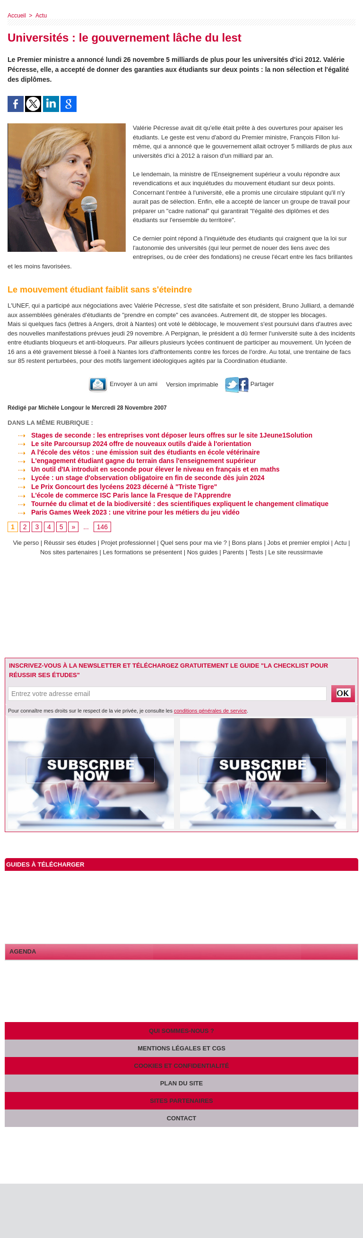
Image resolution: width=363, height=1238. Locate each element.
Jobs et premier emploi (299, 542)
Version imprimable (191, 383)
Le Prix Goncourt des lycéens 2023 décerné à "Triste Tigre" (112, 486)
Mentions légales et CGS (181, 1048)
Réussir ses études (70, 542)
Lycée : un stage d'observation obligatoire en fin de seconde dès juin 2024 (136, 477)
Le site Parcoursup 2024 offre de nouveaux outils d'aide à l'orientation (129, 443)
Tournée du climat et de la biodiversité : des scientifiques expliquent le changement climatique (168, 503)
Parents (233, 552)
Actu (40, 15)
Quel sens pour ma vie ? (194, 542)
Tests (257, 552)
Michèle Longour (61, 407)
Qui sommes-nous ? (181, 1030)
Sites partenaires (181, 1100)
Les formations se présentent (142, 552)
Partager (249, 383)
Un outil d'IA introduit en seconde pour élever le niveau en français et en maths (143, 469)
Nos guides (202, 552)
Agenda (22, 951)
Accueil (17, 15)
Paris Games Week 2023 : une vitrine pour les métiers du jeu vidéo (124, 512)
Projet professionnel (128, 542)
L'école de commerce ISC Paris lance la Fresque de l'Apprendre (119, 495)
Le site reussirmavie (295, 552)
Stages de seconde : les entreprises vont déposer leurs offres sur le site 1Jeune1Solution (160, 435)
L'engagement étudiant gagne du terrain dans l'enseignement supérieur (132, 460)
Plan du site (181, 1083)
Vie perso (26, 542)
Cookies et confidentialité (181, 1065)
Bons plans (247, 542)
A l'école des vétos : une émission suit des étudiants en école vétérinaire (134, 452)
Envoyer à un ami (123, 383)
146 (102, 527)
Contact (182, 1118)
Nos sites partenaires (69, 552)
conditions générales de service (210, 711)
